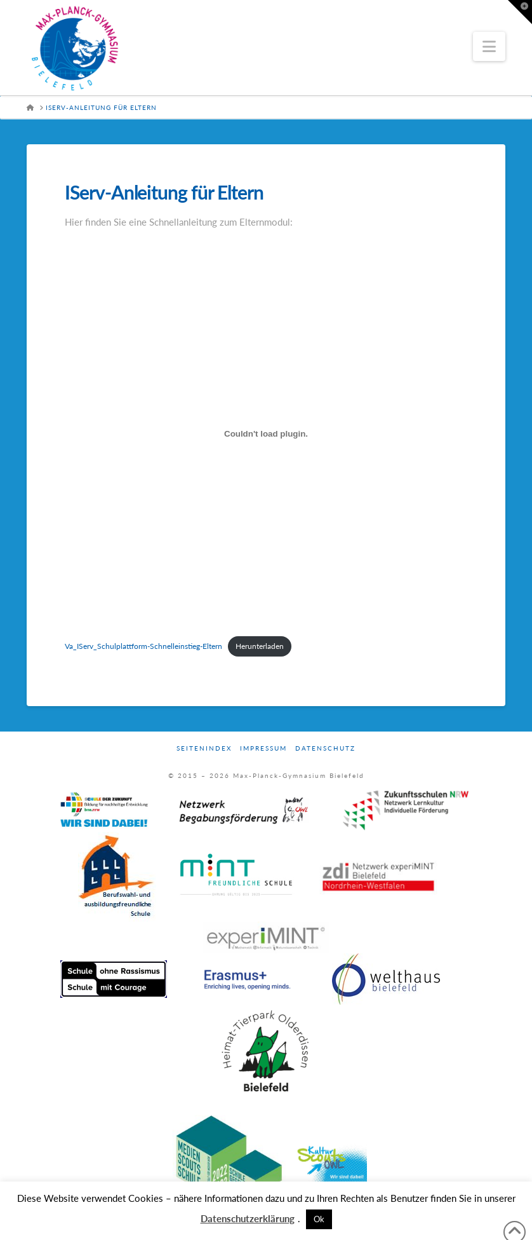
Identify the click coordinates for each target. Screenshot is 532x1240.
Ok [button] (319, 1219)
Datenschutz (325, 748)
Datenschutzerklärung (248, 1218)
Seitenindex (204, 748)
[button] (489, 46)
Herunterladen (260, 646)
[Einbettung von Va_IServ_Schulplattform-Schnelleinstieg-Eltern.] (266, 433)
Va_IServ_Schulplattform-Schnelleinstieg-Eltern (143, 646)
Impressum (263, 748)
